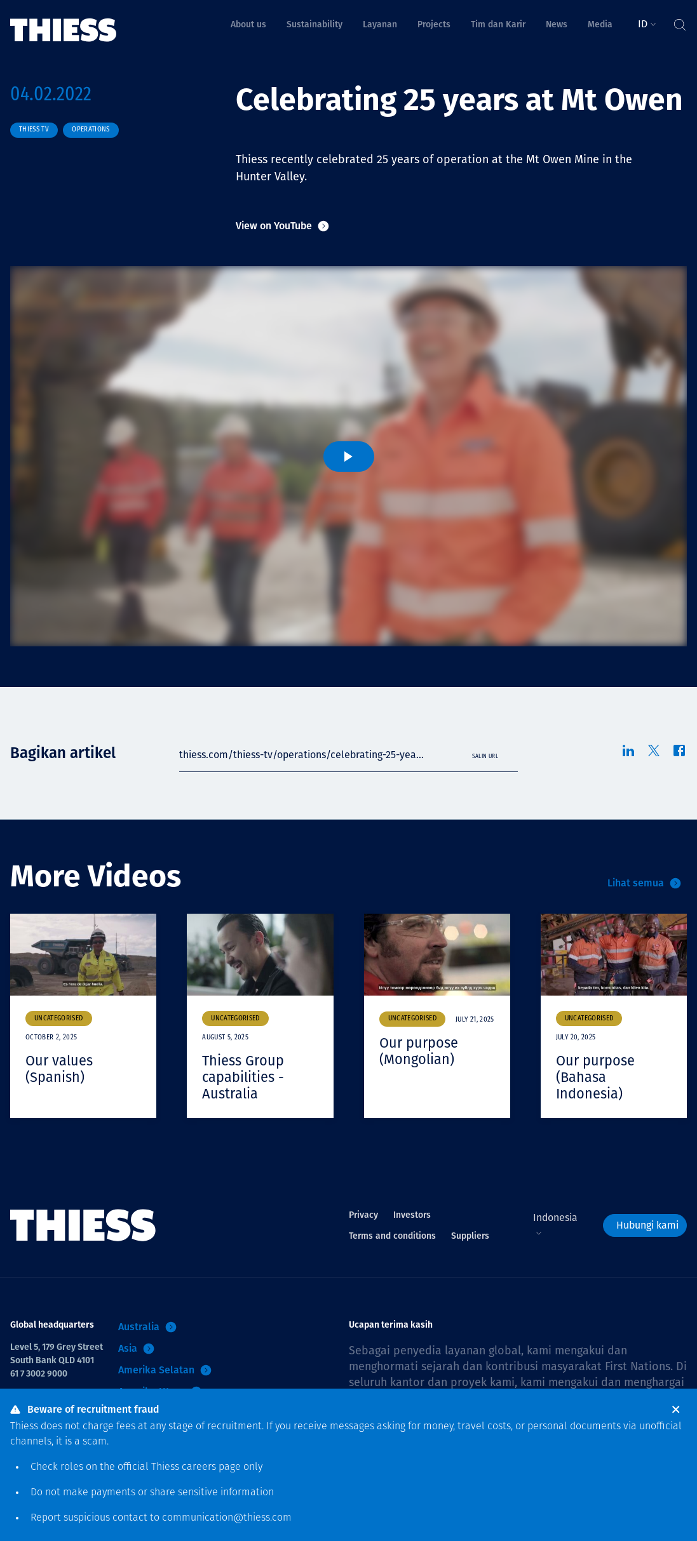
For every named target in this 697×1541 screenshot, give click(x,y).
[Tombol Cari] (679, 21)
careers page (211, 1467)
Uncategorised (58, 1018)
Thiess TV (34, 129)
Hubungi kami (647, 1223)
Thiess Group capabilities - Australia (243, 1077)
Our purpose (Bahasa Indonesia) (595, 1077)
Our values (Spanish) (59, 1068)
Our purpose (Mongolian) (418, 1050)
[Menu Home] (63, 21)
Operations (91, 129)
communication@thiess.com (227, 1518)
